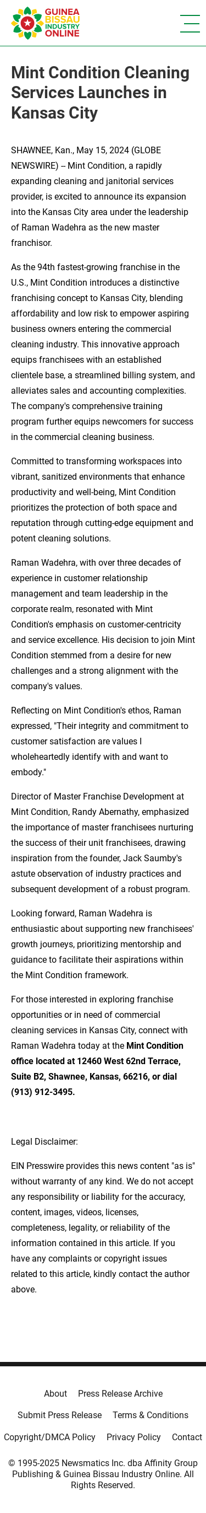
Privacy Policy (134, 1437)
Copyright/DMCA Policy (50, 1437)
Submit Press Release (60, 1415)
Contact (187, 1437)
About (55, 1393)
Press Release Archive (120, 1393)
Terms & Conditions (150, 1415)
